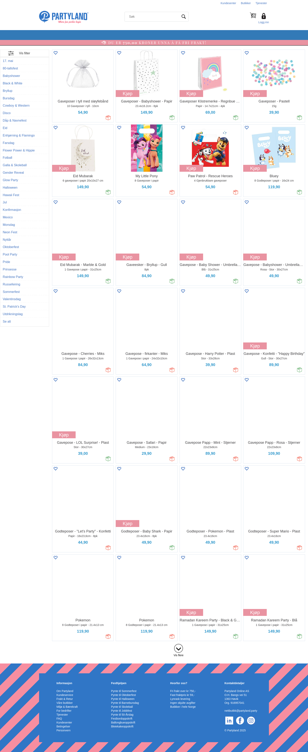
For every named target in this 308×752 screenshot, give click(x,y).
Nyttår (7, 239)
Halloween (10, 187)
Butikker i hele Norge (183, 706)
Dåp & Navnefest (15, 120)
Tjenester (261, 3)
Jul (5, 202)
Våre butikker (64, 702)
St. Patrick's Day (14, 306)
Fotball (7, 157)
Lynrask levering (180, 698)
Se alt (7, 321)
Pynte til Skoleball (122, 706)
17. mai (8, 61)
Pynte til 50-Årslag (122, 714)
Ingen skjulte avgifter (182, 702)
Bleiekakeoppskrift (122, 726)
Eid (5, 128)
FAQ (59, 718)
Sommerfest (11, 291)
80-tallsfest (10, 68)
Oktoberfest (11, 247)
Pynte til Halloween (123, 698)
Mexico (8, 217)
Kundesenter (228, 3)
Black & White (12, 83)
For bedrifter (63, 710)
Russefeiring (11, 284)
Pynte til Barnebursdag (125, 702)
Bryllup (7, 90)
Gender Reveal (13, 172)
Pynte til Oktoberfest (123, 695)
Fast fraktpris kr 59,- (182, 695)
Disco (7, 113)
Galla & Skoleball (15, 165)
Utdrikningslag (13, 314)
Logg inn (263, 22)
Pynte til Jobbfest (121, 710)
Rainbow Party (13, 277)
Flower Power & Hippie (19, 150)
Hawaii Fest (11, 195)
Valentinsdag (12, 299)
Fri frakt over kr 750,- (183, 691)
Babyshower (11, 76)
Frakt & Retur (64, 698)
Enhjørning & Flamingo (19, 135)
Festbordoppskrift (121, 718)
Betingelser (63, 726)
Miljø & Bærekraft (67, 706)
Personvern (63, 730)
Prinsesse (9, 269)
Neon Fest (10, 232)
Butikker (246, 3)
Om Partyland (64, 691)
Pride (6, 262)
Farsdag (8, 143)
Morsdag (9, 224)
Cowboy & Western (16, 105)
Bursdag (9, 98)
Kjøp (127, 93)
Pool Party (10, 254)
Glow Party (10, 180)
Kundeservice (64, 695)
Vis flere (178, 655)
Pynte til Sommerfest (124, 691)
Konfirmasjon (12, 209)
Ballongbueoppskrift (123, 722)
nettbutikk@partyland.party (241, 710)
